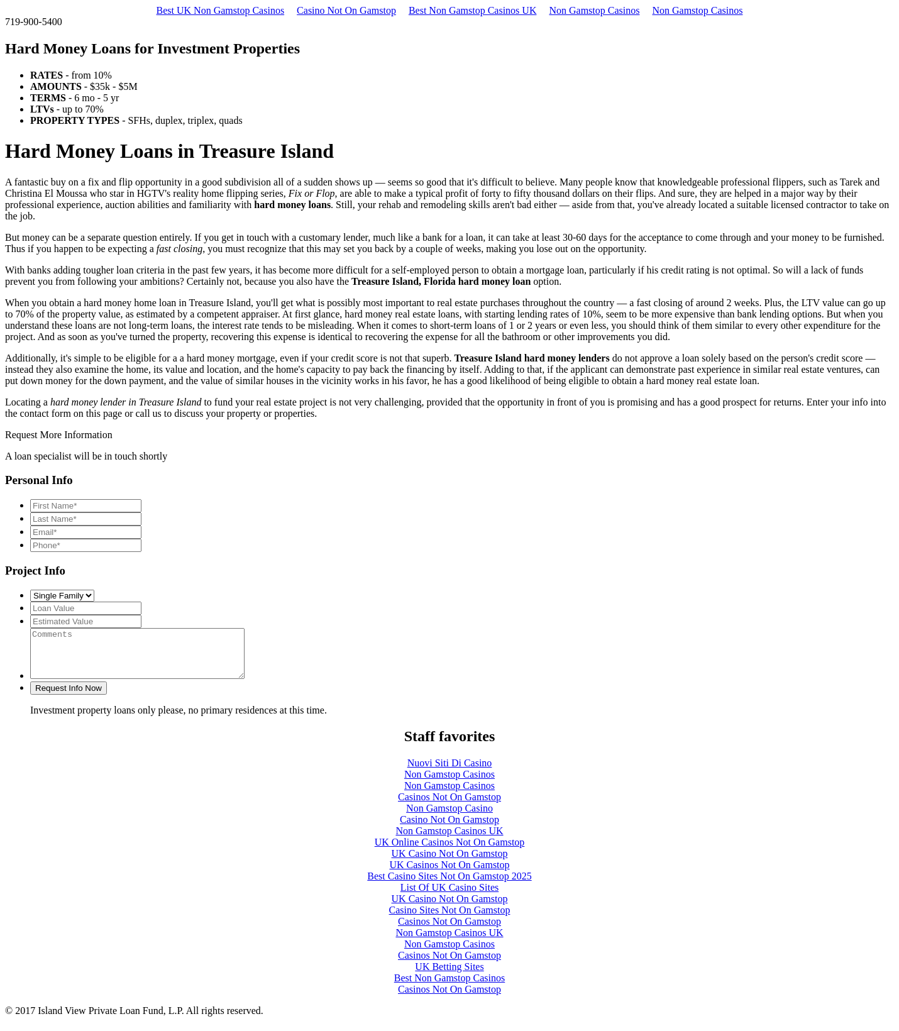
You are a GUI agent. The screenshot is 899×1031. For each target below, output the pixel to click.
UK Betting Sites (449, 976)
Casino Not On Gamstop (346, 10)
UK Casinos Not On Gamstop (449, 874)
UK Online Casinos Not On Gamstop (450, 851)
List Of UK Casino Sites (449, 896)
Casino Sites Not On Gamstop (449, 919)
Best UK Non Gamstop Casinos (221, 10)
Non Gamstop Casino (449, 817)
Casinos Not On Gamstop (449, 806)
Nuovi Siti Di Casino (449, 772)
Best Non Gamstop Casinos (449, 987)
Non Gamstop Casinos (594, 10)
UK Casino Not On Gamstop (450, 862)
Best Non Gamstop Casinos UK (473, 10)
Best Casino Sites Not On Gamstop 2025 (449, 885)
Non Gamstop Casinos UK (449, 840)
